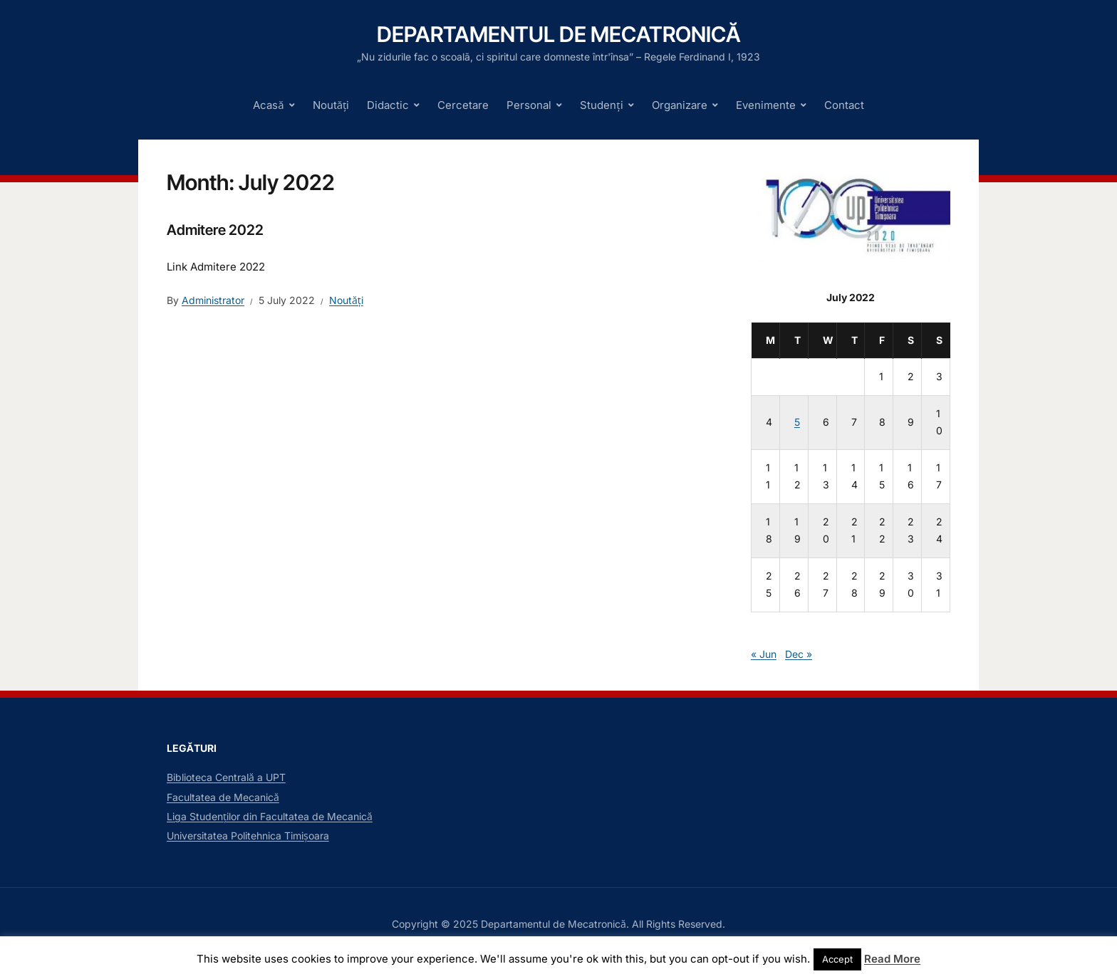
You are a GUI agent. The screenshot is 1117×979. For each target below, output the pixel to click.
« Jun (763, 654)
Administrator (213, 300)
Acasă (268, 105)
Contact (844, 105)
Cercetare (463, 105)
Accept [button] (837, 959)
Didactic (388, 105)
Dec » (798, 654)
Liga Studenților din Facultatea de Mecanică (270, 816)
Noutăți (331, 105)
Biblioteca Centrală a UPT (226, 777)
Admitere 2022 (215, 230)
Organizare (679, 105)
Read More (892, 958)
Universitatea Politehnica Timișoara (248, 835)
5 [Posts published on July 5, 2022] (797, 422)
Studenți (601, 105)
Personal (528, 105)
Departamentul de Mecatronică (559, 34)
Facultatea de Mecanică (223, 797)
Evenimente (766, 105)
